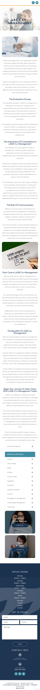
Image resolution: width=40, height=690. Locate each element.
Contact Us (20, 549)
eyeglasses (10, 481)
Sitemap (34, 685)
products (10, 494)
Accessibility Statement (11, 685)
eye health (10, 485)
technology (11, 507)
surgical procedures (13, 490)
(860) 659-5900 (20, 669)
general (9, 459)
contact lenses (12, 477)
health (9, 468)
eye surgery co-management (16, 498)
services (9, 472)
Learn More (20, 525)
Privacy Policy (25, 685)
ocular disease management (16, 503)
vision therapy (11, 464)
